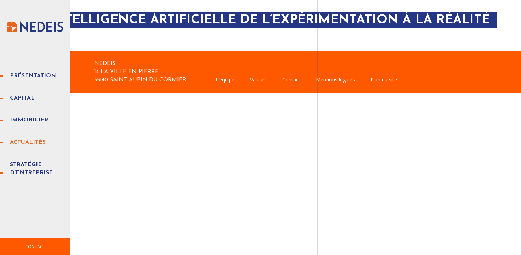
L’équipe (225, 79)
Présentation (33, 76)
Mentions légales (335, 79)
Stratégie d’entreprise (31, 169)
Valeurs (258, 79)
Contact (35, 247)
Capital (22, 98)
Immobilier (29, 120)
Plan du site (383, 79)
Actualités (28, 142)
